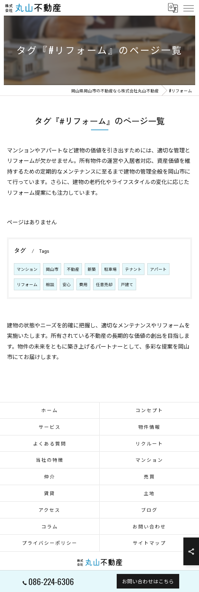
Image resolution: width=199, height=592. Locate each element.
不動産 (73, 269)
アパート (158, 269)
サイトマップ (149, 542)
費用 (83, 284)
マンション (27, 269)
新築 (92, 269)
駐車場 (110, 269)
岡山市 (52, 269)
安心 (67, 284)
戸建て (127, 284)
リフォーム (27, 284)
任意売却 (104, 284)
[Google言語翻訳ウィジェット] (173, 7)
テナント (133, 269)
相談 (50, 284)
